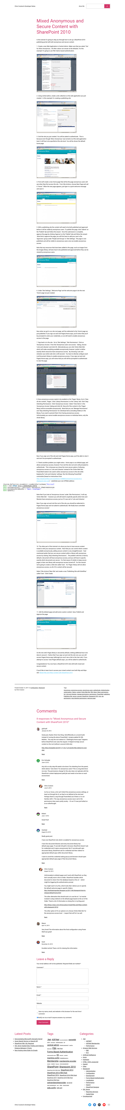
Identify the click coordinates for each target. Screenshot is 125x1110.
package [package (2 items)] (48, 1064)
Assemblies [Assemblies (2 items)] (53, 1042)
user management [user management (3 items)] (51, 1085)
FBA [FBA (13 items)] (54, 1048)
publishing (107, 694)
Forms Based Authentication (95, 1078)
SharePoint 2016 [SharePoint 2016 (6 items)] (53, 1075)
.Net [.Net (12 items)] (49, 1039)
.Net (84, 1039)
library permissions (102, 692)
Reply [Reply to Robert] (43, 824)
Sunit (43, 942)
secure (75, 696)
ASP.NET (89, 1041)
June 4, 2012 (45, 762)
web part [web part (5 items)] (59, 1088)
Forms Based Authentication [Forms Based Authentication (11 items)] (60, 1052)
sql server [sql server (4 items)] (69, 1083)
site (100, 696)
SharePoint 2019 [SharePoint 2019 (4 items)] (52, 1078)
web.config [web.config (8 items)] (51, 1088)
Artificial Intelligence (89, 1055)
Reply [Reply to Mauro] (43, 936)
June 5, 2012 (47, 788)
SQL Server (86, 1089)
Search (88, 1085)
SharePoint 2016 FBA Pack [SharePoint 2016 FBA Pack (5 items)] (68, 1075)
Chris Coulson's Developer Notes (25, 6)
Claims (74, 692)
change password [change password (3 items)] (64, 1045)
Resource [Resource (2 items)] (57, 1064)
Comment (40, 967)
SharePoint (85, 696)
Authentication (105, 690)
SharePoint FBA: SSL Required (24, 1043)
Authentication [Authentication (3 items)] (59, 1042)
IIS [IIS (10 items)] (58, 1055)
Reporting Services (92, 1092)
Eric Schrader (46, 760)
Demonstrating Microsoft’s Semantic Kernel (28, 1039)
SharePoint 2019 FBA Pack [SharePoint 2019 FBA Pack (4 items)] (65, 1078)
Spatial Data (90, 1094)
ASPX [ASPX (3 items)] (48, 1042)
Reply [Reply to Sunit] (43, 952)
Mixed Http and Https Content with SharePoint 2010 (56, 672)
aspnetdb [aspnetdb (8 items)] (72, 1040)
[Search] (107, 6)
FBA (92, 692)
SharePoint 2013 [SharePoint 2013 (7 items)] (67, 1070)
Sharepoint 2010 (93, 696)
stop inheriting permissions (79, 698)
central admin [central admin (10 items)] (53, 1045)
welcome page (91, 698)
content (79, 692)
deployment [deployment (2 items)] (49, 1048)
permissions (92, 694)
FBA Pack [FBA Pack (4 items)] (60, 1048)
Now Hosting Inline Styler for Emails (26, 1050)
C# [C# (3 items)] (64, 1042)
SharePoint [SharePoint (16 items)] (53, 1066)
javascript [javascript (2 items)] (61, 1055)
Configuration (34, 688)
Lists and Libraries (71, 694)
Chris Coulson (48, 786)
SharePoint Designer (92, 1087)
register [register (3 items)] (53, 1064)
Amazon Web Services (90, 1048)
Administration (91, 1071)
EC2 (87, 1052)
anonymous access (76, 690)
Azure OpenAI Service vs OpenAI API (26, 1041)
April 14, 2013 (46, 925)
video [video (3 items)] (61, 1085)
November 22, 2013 (47, 944)
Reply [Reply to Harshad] (43, 863)
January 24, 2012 (46, 731)
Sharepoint (42, 688)
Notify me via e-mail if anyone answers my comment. (54, 1017)
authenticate (96, 690)
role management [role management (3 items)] (64, 1064)
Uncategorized (87, 1096)
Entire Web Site (85, 692)
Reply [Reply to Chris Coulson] (45, 807)
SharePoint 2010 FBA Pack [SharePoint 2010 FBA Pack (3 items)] (53, 1070)
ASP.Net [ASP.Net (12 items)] (55, 1039)
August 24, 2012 (46, 832)
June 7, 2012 (45, 816)
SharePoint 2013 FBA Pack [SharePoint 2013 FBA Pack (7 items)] (57, 1073)
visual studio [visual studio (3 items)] (66, 1085)
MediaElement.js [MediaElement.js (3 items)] (64, 1058)
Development (90, 1075)
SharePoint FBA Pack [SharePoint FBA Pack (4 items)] (53, 1080)
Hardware (86, 1059)
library (95, 692)
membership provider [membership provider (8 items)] (67, 1061)
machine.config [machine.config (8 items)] (53, 1058)
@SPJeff (44, 729)
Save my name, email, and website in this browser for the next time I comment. (60, 1013)
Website (39, 1003)
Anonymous (67, 690)
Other (84, 1066)
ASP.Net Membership (93, 1043)
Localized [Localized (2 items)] (66, 1055)
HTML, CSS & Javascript (90, 1062)
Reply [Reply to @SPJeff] (43, 754)
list (64, 694)
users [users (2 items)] (58, 1085)
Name (39, 987)
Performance (90, 1046)
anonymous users (88, 690)
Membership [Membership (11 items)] (53, 1061)
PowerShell (100, 694)
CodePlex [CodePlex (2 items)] (71, 1045)
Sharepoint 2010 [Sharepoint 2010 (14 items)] (67, 1066)
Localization (90, 1080)
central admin (68, 692)
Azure (85, 1057)
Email (39, 995)
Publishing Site (68, 696)
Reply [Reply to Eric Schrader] (43, 780)
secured (79, 696)
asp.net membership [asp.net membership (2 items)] (64, 1039)
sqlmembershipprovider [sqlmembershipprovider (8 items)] (56, 1083)
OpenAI (85, 1064)
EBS (87, 1050)
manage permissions (83, 694)
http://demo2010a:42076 (27, 486)
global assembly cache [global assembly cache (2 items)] (51, 1055)
